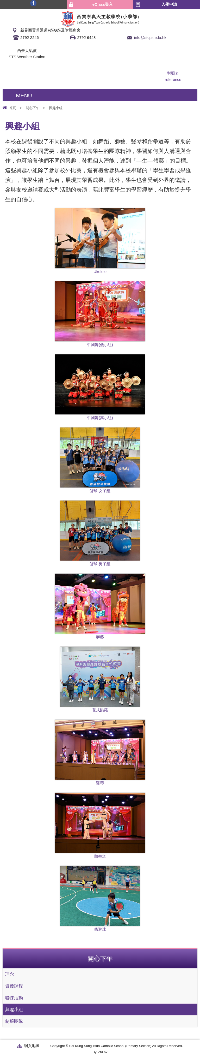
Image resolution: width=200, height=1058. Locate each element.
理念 (9, 974)
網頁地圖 (32, 1045)
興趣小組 (14, 1009)
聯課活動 (14, 997)
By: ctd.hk (99, 1052)
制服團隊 (14, 1021)
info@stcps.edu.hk (150, 37)
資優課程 (14, 986)
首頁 (12, 108)
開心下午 (32, 108)
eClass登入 (102, 4)
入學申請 (169, 4)
